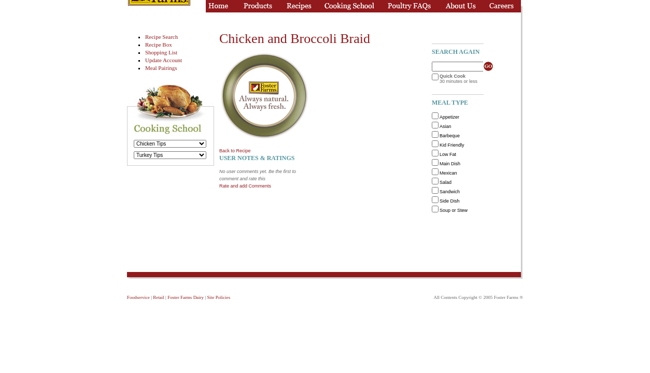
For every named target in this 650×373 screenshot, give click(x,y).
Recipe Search (161, 37)
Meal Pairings (161, 68)
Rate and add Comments (245, 186)
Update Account (163, 60)
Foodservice (138, 297)
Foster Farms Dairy (185, 297)
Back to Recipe (235, 150)
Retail (158, 297)
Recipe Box (158, 44)
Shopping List (161, 52)
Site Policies (218, 297)
